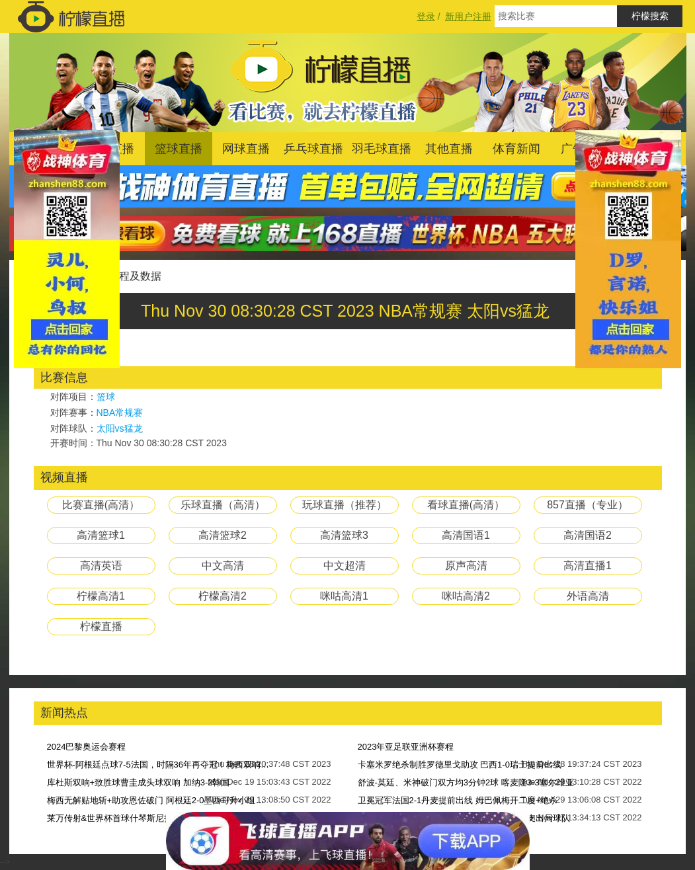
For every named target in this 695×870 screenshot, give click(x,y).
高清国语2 (587, 535)
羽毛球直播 (381, 148)
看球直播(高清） (466, 504)
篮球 (106, 396)
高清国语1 (466, 535)
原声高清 (466, 565)
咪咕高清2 (466, 596)
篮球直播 (178, 148)
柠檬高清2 (222, 596)
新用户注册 (468, 16)
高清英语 (101, 565)
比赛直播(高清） (101, 504)
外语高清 (588, 596)
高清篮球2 (222, 535)
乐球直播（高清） (223, 504)
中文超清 (344, 565)
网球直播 (246, 148)
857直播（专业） (587, 504)
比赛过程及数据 (124, 276)
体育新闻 (516, 148)
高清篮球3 (344, 535)
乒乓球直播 (313, 148)
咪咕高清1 (344, 596)
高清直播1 (587, 565)
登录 (426, 16)
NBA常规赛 (120, 412)
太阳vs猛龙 (120, 428)
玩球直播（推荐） (344, 504)
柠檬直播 (101, 626)
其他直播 (449, 148)
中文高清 (223, 565)
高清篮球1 (101, 535)
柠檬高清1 (101, 596)
